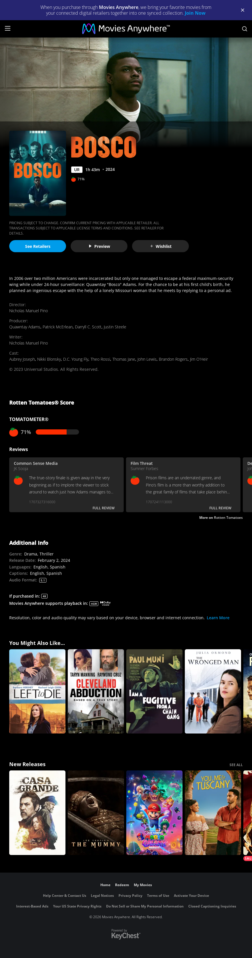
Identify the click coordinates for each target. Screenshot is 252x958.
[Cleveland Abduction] (96, 691)
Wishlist (161, 246)
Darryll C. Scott (88, 327)
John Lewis (147, 359)
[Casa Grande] (37, 812)
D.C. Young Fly (75, 359)
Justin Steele (115, 327)
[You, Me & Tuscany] (213, 812)
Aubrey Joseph (22, 359)
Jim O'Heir (199, 359)
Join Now (195, 13)
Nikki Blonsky (49, 359)
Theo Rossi (100, 359)
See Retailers (37, 246)
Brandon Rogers (173, 359)
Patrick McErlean (58, 327)
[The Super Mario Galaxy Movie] (154, 812)
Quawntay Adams (24, 327)
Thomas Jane (123, 359)
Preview (99, 246)
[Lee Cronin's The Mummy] (96, 812)
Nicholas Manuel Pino (28, 310)
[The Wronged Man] (213, 691)
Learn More (218, 617)
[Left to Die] (37, 691)
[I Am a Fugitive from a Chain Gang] (154, 691)
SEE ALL (236, 764)
